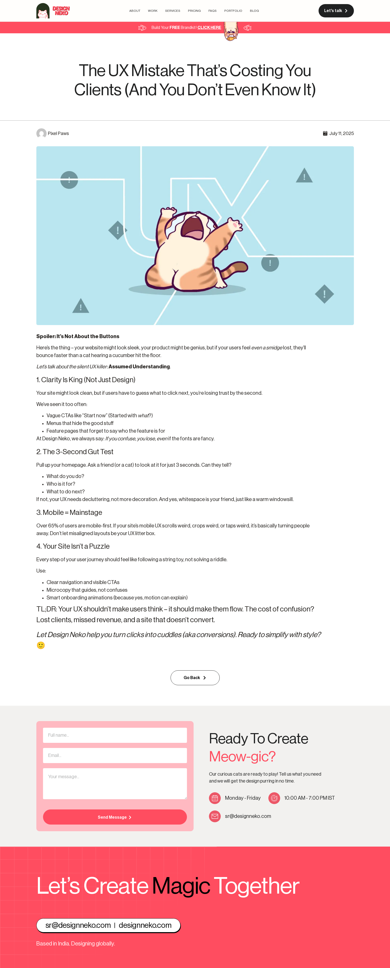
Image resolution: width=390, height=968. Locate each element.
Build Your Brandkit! (186, 28)
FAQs (212, 10)
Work (152, 10)
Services (172, 10)
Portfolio (233, 10)
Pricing (194, 10)
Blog (254, 10)
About (134, 10)
